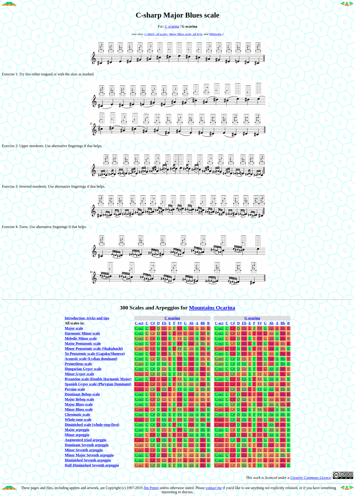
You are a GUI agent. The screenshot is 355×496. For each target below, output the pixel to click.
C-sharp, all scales (155, 34)
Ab (191, 328)
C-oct (139, 328)
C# (152, 328)
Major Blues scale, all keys (185, 34)
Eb (164, 328)
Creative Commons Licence (310, 478)
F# (180, 328)
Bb (203, 328)
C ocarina (172, 26)
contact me (214, 488)
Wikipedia (215, 34)
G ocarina (252, 318)
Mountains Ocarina (212, 308)
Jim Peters (151, 488)
